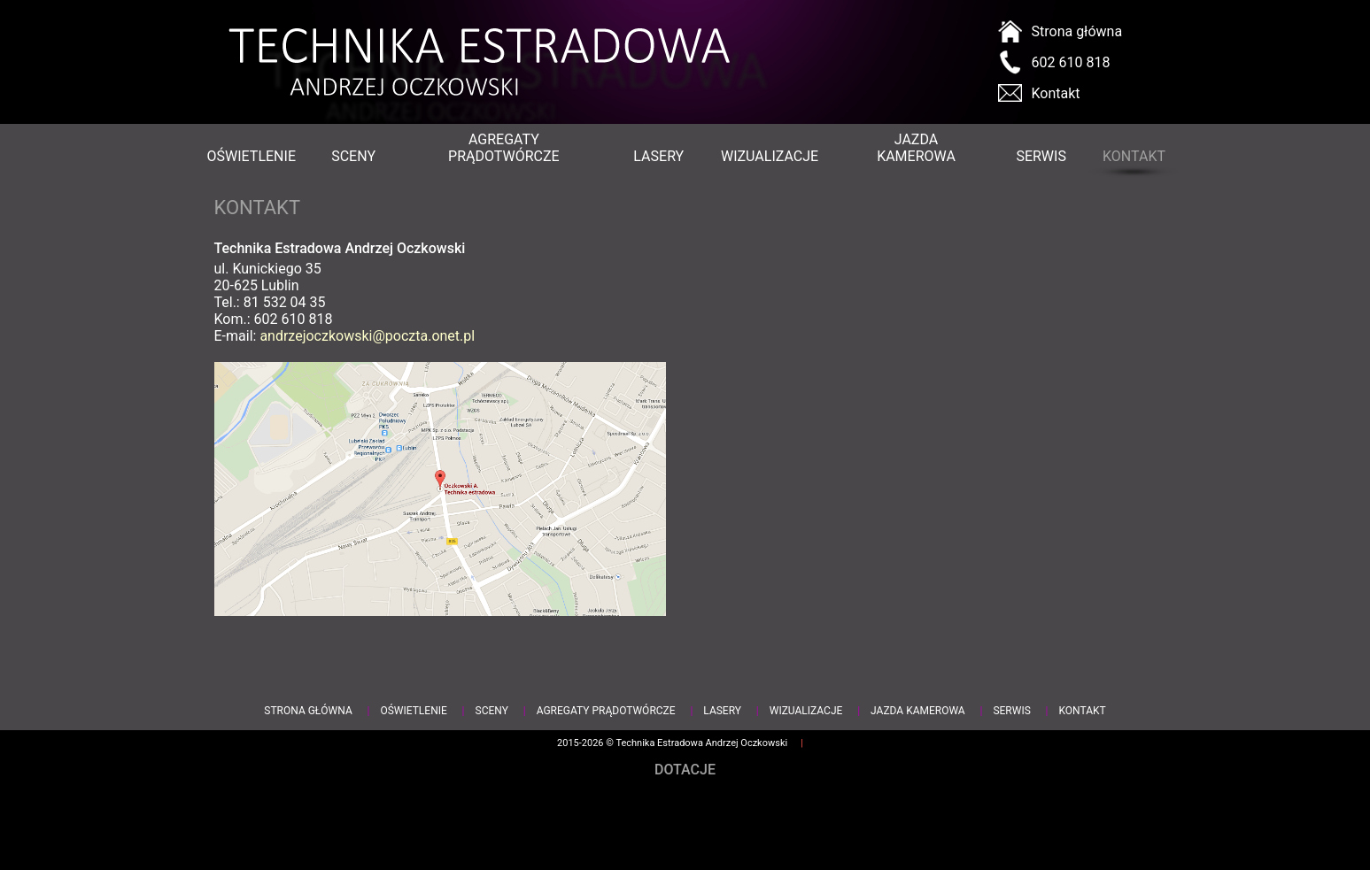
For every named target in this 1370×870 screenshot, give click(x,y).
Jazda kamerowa (916, 148)
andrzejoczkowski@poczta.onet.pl (367, 335)
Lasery (658, 156)
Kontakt (1056, 93)
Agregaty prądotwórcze (504, 148)
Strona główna (1077, 31)
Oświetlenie (251, 156)
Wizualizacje (769, 156)
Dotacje (685, 769)
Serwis (1040, 156)
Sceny (353, 156)
